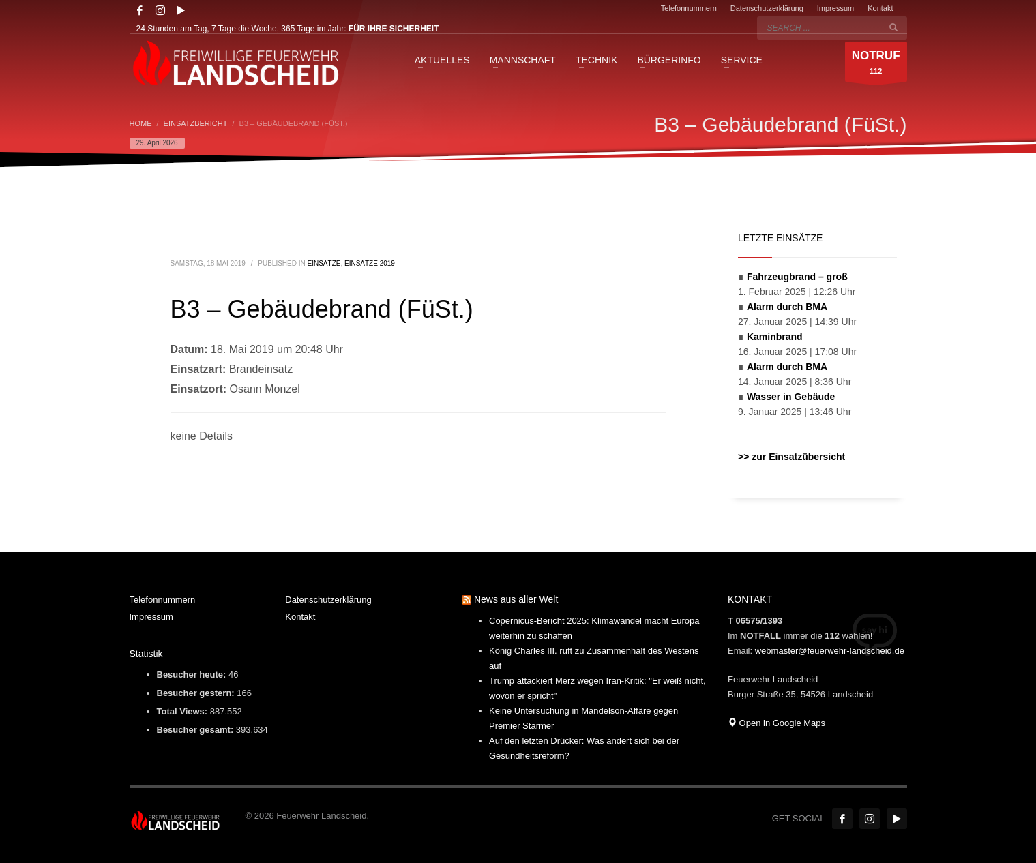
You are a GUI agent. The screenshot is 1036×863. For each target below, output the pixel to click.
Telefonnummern (689, 8)
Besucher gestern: (197, 693)
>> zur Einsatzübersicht (791, 456)
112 (876, 65)
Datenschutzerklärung (766, 8)
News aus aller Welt (516, 599)
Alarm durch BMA (787, 306)
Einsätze (324, 263)
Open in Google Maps (776, 723)
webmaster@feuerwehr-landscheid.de (829, 651)
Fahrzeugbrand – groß (797, 276)
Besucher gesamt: (196, 730)
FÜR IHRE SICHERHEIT (394, 28)
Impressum (835, 8)
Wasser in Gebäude (791, 396)
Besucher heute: (192, 674)
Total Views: (183, 711)
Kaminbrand (775, 336)
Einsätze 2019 (369, 263)
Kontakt (880, 8)
